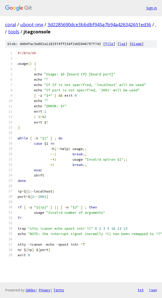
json (153, 290)
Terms (58, 290)
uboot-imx (31, 25)
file (109, 44)
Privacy (44, 290)
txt (141, 290)
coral (10, 25)
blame (137, 44)
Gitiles (31, 290)
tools (13, 32)
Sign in (151, 8)
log (122, 44)
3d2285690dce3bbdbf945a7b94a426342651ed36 (99, 25)
